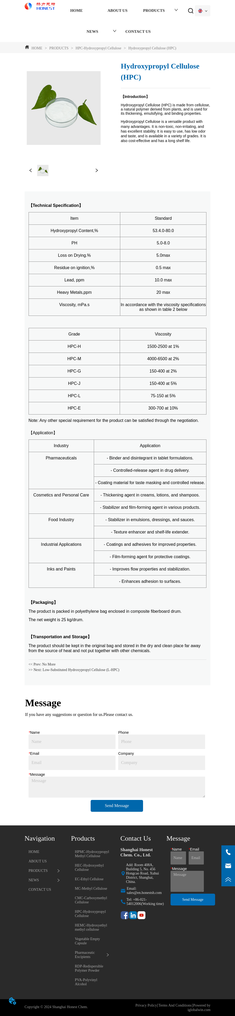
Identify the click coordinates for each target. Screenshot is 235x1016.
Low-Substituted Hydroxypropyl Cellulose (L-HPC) (81, 670)
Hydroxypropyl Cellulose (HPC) (151, 48)
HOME (37, 48)
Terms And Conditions (175, 1005)
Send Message (117, 805)
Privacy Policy (146, 1005)
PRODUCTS (58, 48)
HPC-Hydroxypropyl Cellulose (98, 48)
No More (49, 664)
